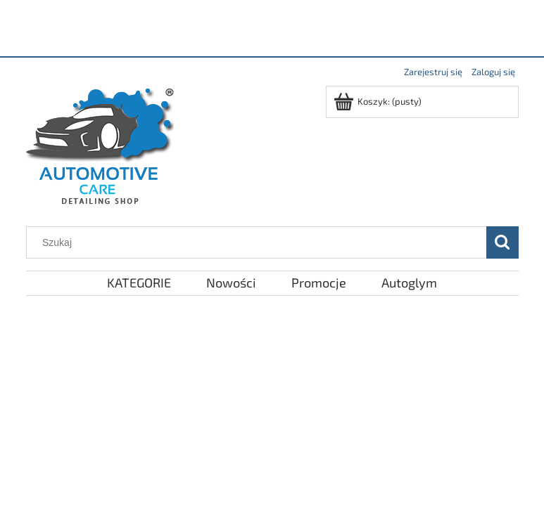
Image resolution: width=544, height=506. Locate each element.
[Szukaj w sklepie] (259, 242)
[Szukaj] (502, 242)
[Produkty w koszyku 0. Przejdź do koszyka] (379, 101)
